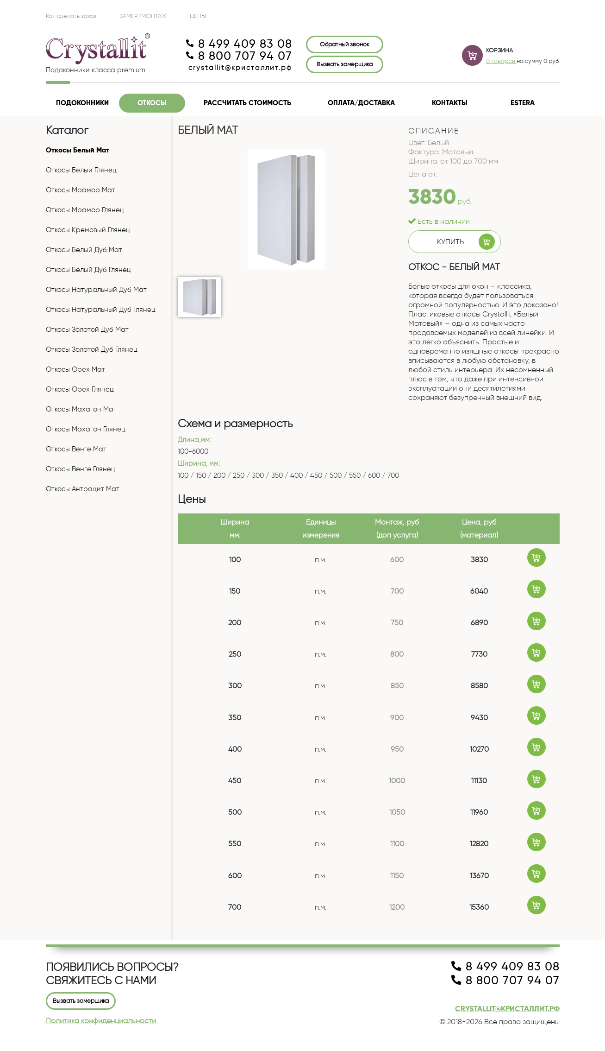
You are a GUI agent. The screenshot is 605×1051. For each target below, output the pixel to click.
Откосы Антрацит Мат (82, 489)
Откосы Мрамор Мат (80, 190)
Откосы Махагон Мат (81, 409)
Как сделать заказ (71, 15)
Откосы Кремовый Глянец (88, 230)
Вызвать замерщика (345, 64)
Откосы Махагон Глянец (85, 429)
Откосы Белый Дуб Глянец (88, 270)
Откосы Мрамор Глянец (85, 210)
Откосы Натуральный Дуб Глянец (101, 309)
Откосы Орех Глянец (80, 389)
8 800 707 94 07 (239, 56)
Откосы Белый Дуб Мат (84, 250)
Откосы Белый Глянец (81, 170)
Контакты (450, 103)
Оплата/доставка (361, 103)
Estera (523, 103)
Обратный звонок (344, 44)
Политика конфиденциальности (101, 1020)
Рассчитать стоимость (247, 103)
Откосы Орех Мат (75, 369)
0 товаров (501, 60)
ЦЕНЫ (198, 15)
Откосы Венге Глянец (80, 469)
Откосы (152, 103)
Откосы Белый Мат (77, 150)
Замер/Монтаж (143, 15)
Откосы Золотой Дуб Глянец (91, 349)
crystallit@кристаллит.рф (240, 67)
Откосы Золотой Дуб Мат (87, 329)
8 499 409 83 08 (239, 44)
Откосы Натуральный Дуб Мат (96, 289)
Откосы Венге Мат (76, 449)
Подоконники (82, 103)
